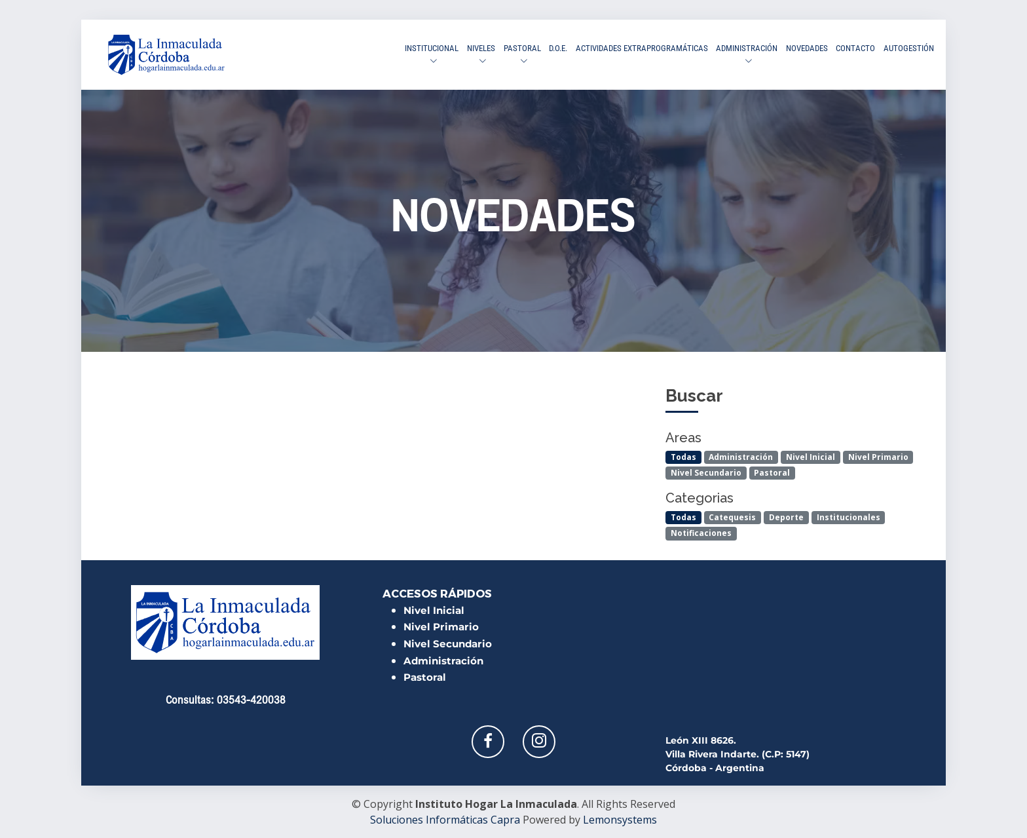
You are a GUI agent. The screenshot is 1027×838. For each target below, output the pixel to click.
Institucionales (848, 517)
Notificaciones (701, 533)
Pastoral (772, 472)
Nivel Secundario (706, 472)
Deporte (786, 517)
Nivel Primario (878, 457)
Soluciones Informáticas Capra (445, 819)
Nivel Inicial (810, 457)
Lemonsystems (620, 819)
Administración (741, 457)
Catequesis (732, 517)
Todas (683, 457)
